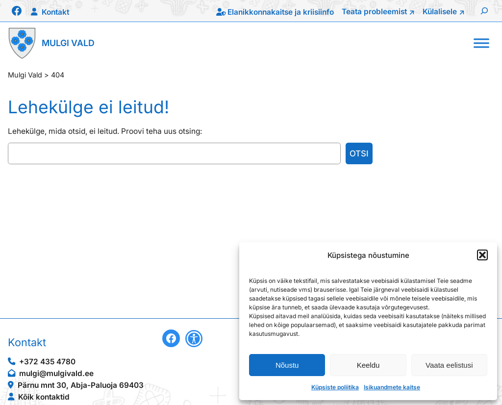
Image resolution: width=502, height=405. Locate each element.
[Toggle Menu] (481, 43)
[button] (482, 255)
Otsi (359, 153)
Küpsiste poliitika (335, 387)
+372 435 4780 (47, 361)
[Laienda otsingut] (484, 11)
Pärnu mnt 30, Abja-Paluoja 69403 (81, 385)
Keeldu (368, 365)
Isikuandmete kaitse (392, 387)
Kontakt (55, 12)
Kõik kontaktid (44, 397)
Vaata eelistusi (449, 365)
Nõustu (287, 365)
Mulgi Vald (68, 43)
